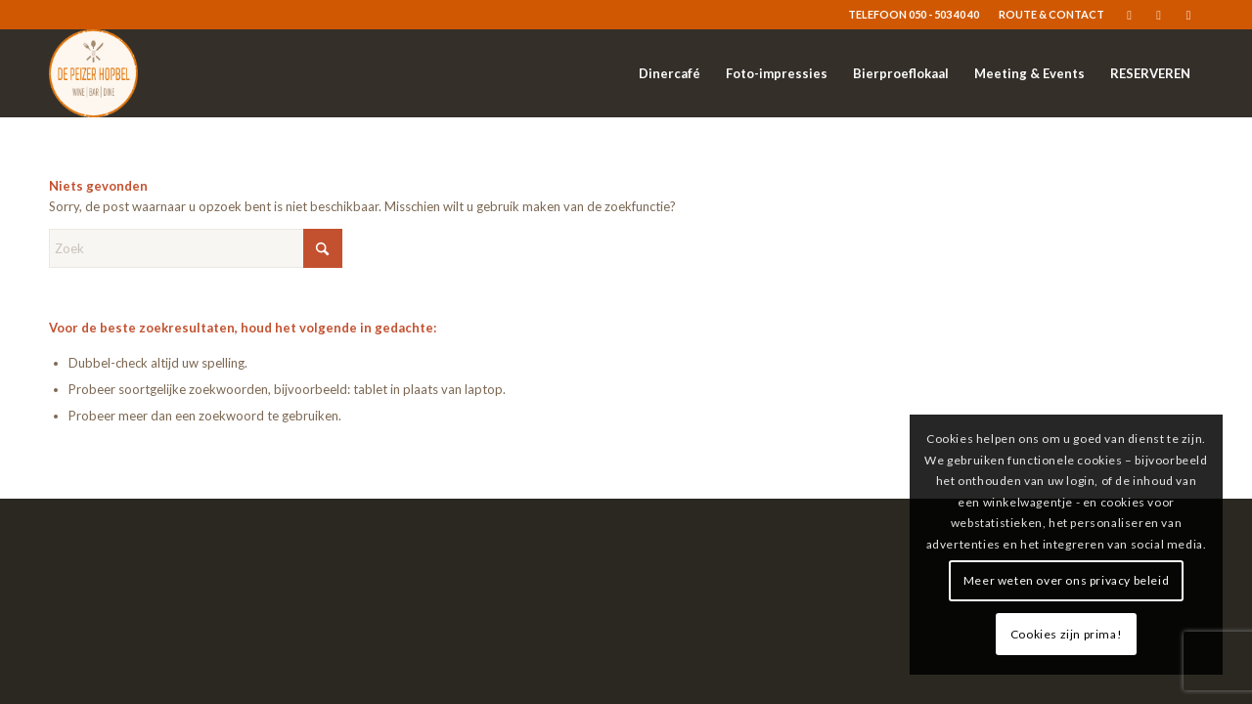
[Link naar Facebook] (1129, 14)
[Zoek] (195, 248)
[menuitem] (1046, 15)
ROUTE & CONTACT (1051, 14)
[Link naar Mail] (1188, 14)
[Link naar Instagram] (1158, 14)
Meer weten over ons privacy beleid (1066, 580)
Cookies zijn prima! (1066, 634)
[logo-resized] (93, 73)
